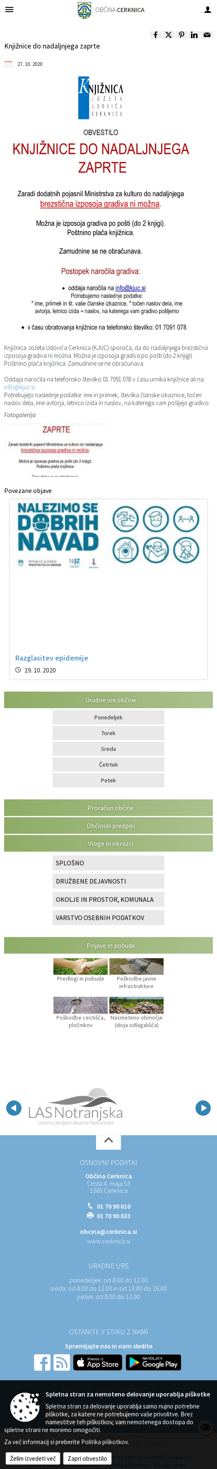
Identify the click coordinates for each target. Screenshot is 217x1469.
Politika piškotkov (104, 1442)
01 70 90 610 (113, 1206)
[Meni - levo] (9, 9)
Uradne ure (108, 1265)
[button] (14, 1108)
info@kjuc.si (19, 387)
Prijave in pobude (111, 945)
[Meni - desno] (207, 9)
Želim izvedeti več (33, 1458)
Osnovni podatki (108, 1162)
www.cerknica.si (108, 1241)
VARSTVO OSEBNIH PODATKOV (100, 917)
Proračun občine (110, 808)
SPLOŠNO (70, 863)
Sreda (108, 749)
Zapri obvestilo (87, 1458)
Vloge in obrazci (110, 843)
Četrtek (108, 764)
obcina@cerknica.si (108, 1231)
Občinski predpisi (111, 825)
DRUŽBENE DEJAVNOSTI (91, 881)
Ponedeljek (108, 717)
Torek (108, 733)
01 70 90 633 (113, 1216)
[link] (156, 35)
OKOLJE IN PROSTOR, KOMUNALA (105, 899)
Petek (108, 780)
